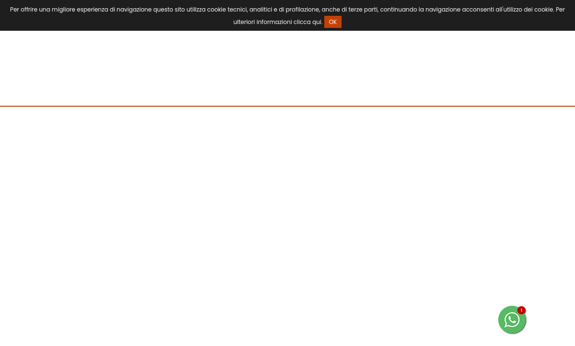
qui (316, 22)
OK (333, 22)
